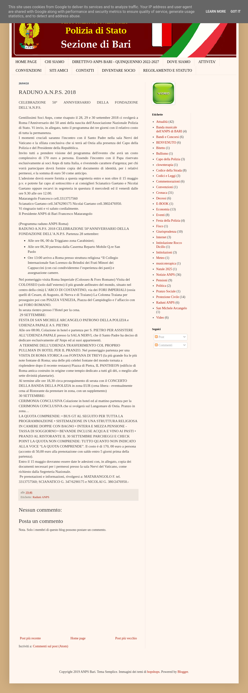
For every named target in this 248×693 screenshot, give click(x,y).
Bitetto (160, 148)
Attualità (162, 121)
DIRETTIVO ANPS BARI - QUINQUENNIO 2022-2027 (115, 62)
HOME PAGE (26, 62)
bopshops (153, 672)
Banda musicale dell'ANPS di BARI (169, 129)
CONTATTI (85, 70)
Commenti (163, 345)
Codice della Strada (169, 170)
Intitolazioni (164, 252)
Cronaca (161, 192)
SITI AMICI (58, 70)
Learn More (216, 11)
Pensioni (162, 280)
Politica (161, 285)
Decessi (161, 198)
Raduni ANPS (41, 497)
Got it (235, 11)
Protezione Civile (167, 297)
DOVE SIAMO (178, 62)
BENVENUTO (166, 142)
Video (160, 317)
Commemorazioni (168, 181)
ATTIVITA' (207, 62)
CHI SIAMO (54, 62)
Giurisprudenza (166, 231)
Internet (161, 237)
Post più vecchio (126, 638)
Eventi (160, 215)
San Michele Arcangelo (171, 308)
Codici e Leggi (166, 176)
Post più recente (30, 638)
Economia (163, 209)
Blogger (183, 672)
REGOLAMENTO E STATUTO (167, 70)
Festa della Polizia (168, 220)
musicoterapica (166, 263)
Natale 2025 (164, 269)
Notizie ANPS (165, 274)
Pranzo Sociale (166, 291)
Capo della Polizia (168, 159)
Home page (77, 638)
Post (159, 337)
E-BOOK (162, 203)
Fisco (159, 226)
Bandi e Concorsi (167, 137)
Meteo (160, 258)
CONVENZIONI (28, 70)
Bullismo (162, 153)
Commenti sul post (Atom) (50, 646)
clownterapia (164, 165)
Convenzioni (164, 187)
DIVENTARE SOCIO (118, 70)
